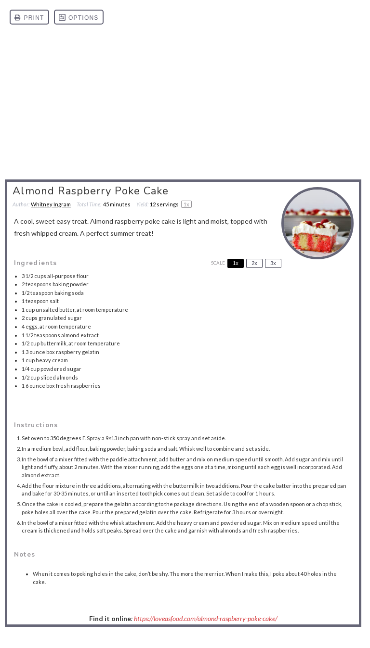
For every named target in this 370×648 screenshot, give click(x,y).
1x (235, 263)
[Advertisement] (185, 106)
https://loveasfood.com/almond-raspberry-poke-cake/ (206, 618)
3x (273, 263)
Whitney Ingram (51, 204)
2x (254, 263)
